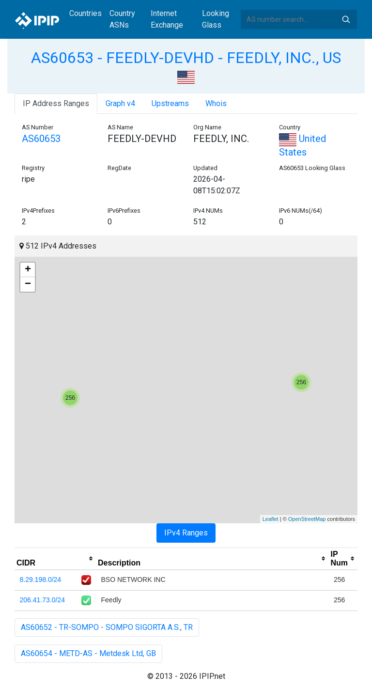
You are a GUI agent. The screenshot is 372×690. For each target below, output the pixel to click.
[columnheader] (55, 559)
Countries (85, 13)
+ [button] (28, 270)
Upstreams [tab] (170, 103)
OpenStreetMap (307, 519)
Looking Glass (215, 19)
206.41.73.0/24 (42, 600)
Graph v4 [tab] (120, 103)
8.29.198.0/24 (41, 579)
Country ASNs (122, 19)
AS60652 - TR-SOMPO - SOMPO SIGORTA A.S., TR (107, 627)
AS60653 (41, 138)
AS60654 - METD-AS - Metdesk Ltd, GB (88, 653)
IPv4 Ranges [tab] (186, 532)
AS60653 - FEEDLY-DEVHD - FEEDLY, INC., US (186, 57)
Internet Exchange (167, 19)
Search (346, 19)
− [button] (28, 284)
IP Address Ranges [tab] (56, 103)
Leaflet (271, 519)
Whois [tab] (216, 103)
